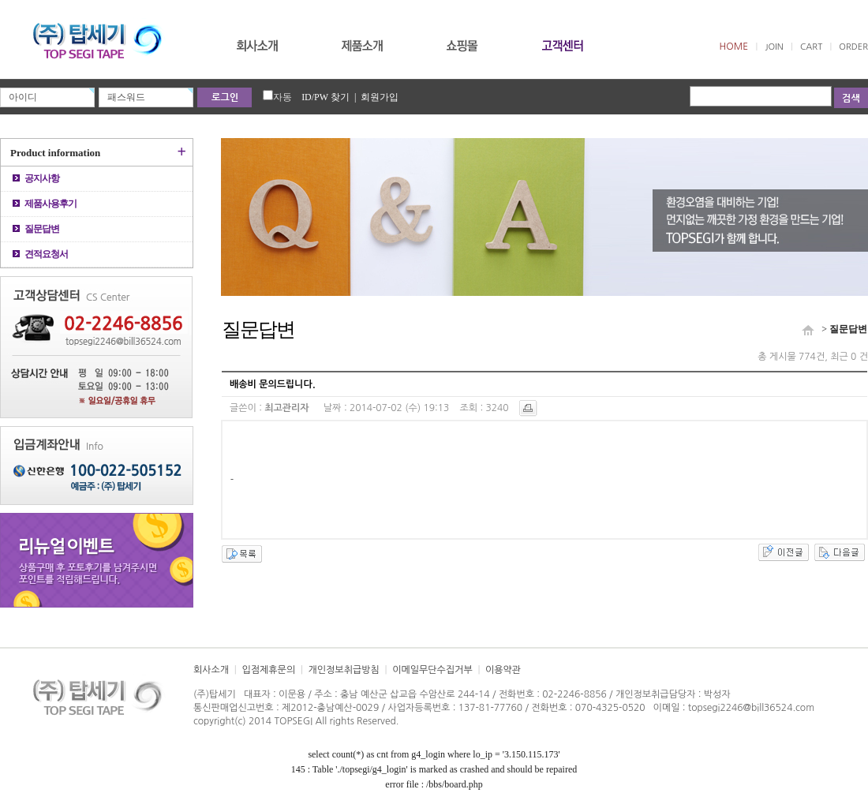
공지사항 (36, 178)
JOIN (774, 47)
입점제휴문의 (268, 670)
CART (811, 47)
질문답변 (36, 228)
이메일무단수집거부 (432, 670)
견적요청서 (40, 254)
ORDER (853, 47)
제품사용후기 (45, 203)
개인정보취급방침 (344, 670)
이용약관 (503, 670)
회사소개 (211, 670)
